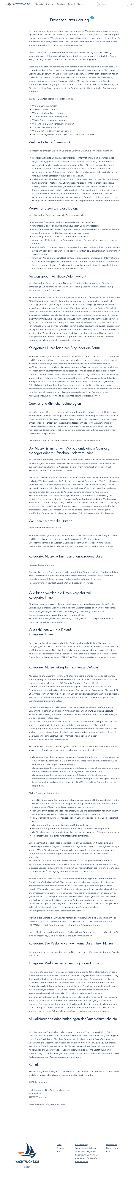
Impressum (111, 1144)
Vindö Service (81, 1161)
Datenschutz (112, 1148)
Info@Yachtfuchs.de (55, 1104)
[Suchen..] (112, 4)
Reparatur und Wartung (86, 1155)
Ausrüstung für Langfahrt (87, 1158)
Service (60, 1148)
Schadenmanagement (85, 1151)
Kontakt (60, 1151)
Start (59, 1144)
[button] (132, 3)
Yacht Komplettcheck (85, 1148)
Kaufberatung (81, 1144)
